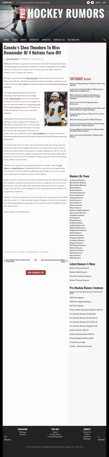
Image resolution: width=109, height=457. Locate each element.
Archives (46, 39)
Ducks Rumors (76, 203)
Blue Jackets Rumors (78, 185)
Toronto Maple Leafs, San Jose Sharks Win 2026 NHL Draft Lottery (87, 130)
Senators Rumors (77, 250)
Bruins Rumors (76, 190)
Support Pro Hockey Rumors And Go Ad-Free (86, 292)
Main (35, 260)
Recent (87, 79)
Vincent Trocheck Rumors (80, 276)
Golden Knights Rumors (79, 210)
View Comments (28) (36, 272)
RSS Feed (87, 439)
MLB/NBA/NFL (73, 39)
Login (104, 3)
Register (98, 3)
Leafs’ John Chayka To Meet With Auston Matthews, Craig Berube (86, 90)
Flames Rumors (76, 205)
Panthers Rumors (77, 235)
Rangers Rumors (76, 243)
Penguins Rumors (77, 238)
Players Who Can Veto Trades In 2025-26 (86, 310)
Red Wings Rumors (78, 245)
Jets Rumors (75, 218)
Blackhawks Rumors (78, 183)
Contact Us (59, 39)
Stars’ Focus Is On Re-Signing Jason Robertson (84, 103)
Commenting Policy (55, 437)
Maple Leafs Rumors (78, 230)
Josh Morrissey (18, 168)
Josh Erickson (12, 59)
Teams (15, 39)
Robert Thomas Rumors (79, 280)
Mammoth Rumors (77, 228)
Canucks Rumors (77, 195)
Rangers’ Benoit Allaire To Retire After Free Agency (35, 2)
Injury (6, 252)
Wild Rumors (75, 258)
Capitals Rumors (76, 198)
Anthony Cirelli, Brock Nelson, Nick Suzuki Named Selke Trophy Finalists (87, 124)
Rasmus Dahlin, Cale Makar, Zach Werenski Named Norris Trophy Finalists (87, 109)
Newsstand (12, 252)
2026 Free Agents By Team (80, 302)
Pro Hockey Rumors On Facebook (83, 318)
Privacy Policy (55, 434)
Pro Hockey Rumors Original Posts (84, 326)
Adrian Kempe (14, 99)
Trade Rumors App (77, 342)
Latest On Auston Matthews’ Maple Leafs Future (86, 136)
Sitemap (23, 432)
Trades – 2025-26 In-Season (81, 346)
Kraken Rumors (76, 223)
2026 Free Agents (77, 298)
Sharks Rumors (76, 253)
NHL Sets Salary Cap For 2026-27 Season (86, 120)
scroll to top (101, 438)
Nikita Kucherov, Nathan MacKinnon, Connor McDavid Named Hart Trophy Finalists (85, 96)
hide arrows (7, 438)
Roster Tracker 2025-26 (79, 330)
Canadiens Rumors (77, 193)
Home (6, 39)
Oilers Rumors (76, 233)
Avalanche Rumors (77, 180)
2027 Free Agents (77, 306)
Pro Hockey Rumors (11, 8)
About (24, 39)
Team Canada (20, 252)
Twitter (87, 434)
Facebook (87, 437)
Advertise (34, 39)
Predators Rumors (77, 240)
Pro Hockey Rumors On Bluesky (83, 314)
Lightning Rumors (77, 225)
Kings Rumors (75, 220)
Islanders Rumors (77, 215)
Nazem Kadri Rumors (78, 272)
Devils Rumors (76, 200)
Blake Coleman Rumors (79, 268)
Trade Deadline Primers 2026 (81, 338)
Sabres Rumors (76, 248)
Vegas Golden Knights (32, 252)
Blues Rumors (75, 188)
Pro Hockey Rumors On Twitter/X (83, 322)
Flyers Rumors (76, 208)
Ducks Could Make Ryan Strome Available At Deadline (53, 261)
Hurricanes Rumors (78, 213)
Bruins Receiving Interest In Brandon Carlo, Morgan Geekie (18, 261)
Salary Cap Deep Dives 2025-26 (82, 334)
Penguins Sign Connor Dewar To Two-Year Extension (87, 114)
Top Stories (76, 79)
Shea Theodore (32, 78)
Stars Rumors (75, 255)
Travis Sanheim (39, 133)
